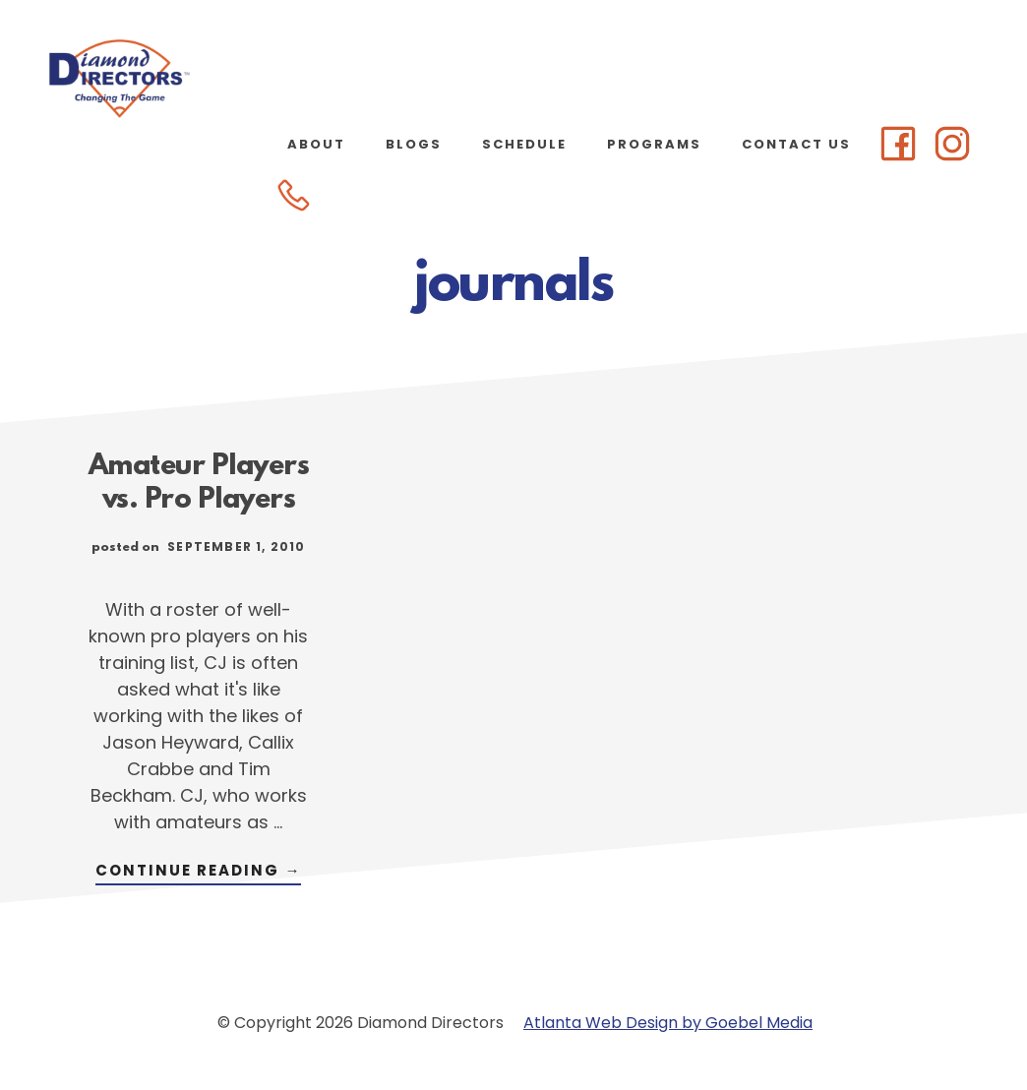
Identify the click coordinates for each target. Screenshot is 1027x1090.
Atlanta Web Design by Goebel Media (668, 1022)
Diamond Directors (196, 78)
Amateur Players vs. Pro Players (199, 484)
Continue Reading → (198, 872)
